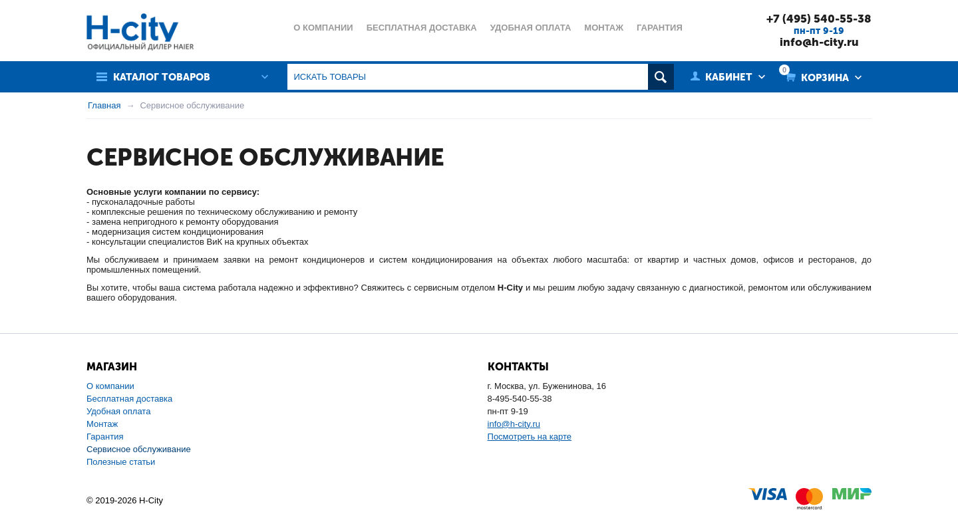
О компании (110, 386)
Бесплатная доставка (129, 399)
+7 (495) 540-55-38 (819, 18)
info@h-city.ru (819, 42)
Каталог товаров (161, 77)
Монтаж (102, 424)
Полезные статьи (120, 462)
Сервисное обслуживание (138, 449)
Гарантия (104, 437)
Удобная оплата (118, 411)
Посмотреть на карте (529, 437)
